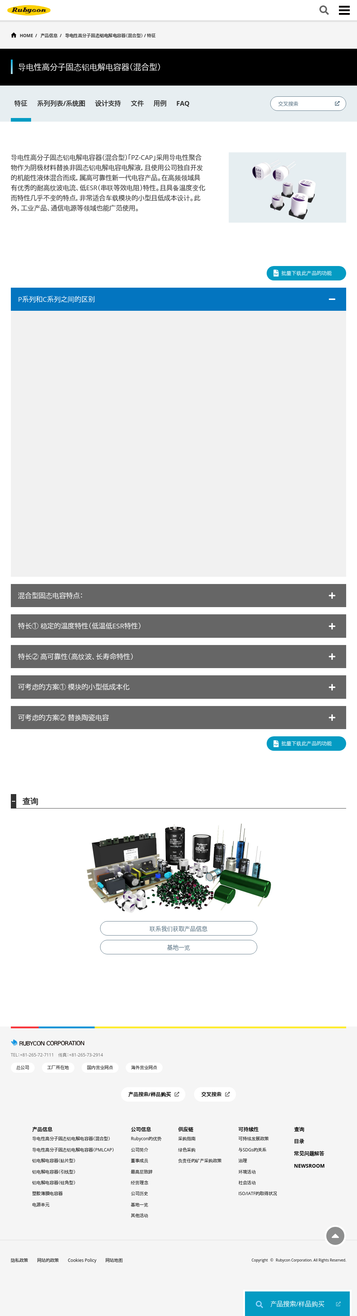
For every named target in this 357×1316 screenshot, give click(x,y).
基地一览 (139, 1205)
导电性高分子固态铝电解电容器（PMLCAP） (73, 1150)
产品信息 (49, 35)
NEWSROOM (309, 1165)
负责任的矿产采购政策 (199, 1161)
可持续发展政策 (253, 1139)
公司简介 (139, 1150)
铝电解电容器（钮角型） (54, 1183)
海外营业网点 (144, 1067)
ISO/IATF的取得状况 (257, 1193)
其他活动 (139, 1215)
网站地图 (114, 1260)
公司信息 (141, 1129)
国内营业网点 (100, 1067)
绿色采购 (186, 1150)
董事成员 (139, 1161)
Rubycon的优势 (146, 1139)
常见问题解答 (309, 1153)
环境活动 (247, 1172)
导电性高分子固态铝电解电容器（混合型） (71, 1139)
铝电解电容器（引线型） (54, 1172)
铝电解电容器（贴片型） (54, 1161)
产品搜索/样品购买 (297, 1303)
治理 (242, 1161)
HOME (26, 35)
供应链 (185, 1129)
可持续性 (248, 1129)
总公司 (22, 1067)
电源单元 (41, 1205)
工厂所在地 (58, 1067)
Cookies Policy (82, 1260)
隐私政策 (19, 1260)
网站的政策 (48, 1260)
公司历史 (139, 1193)
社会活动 (247, 1183)
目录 (299, 1141)
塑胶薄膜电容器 (47, 1193)
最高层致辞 (141, 1172)
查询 (299, 1129)
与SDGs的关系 (252, 1150)
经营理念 (139, 1183)
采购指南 (186, 1139)
